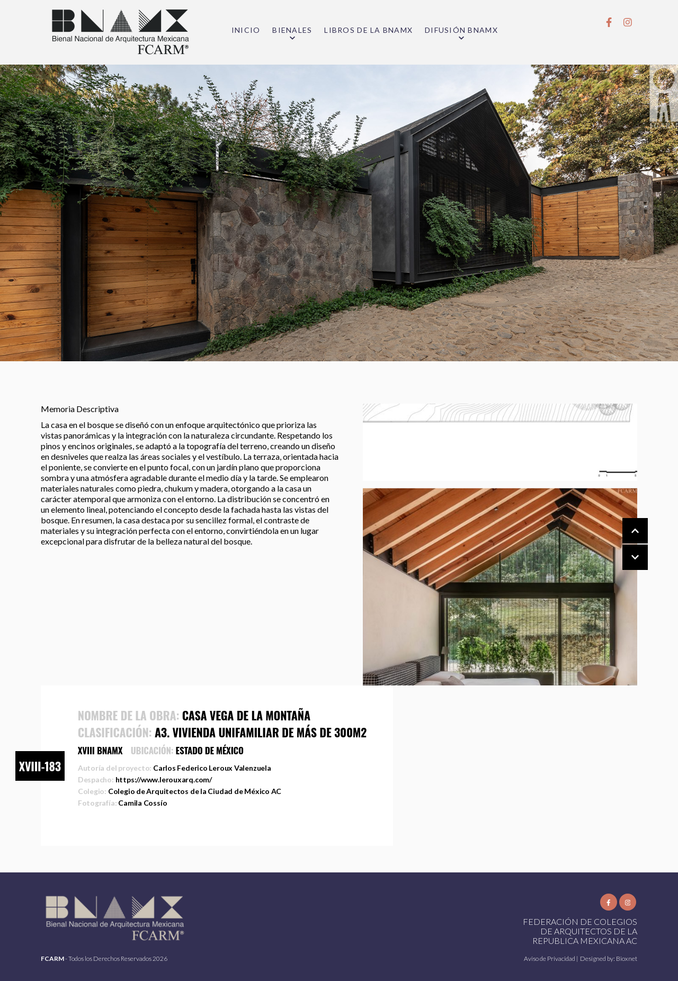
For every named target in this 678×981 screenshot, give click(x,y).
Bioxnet (626, 958)
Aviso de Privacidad (550, 958)
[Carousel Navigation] (624, 544)
